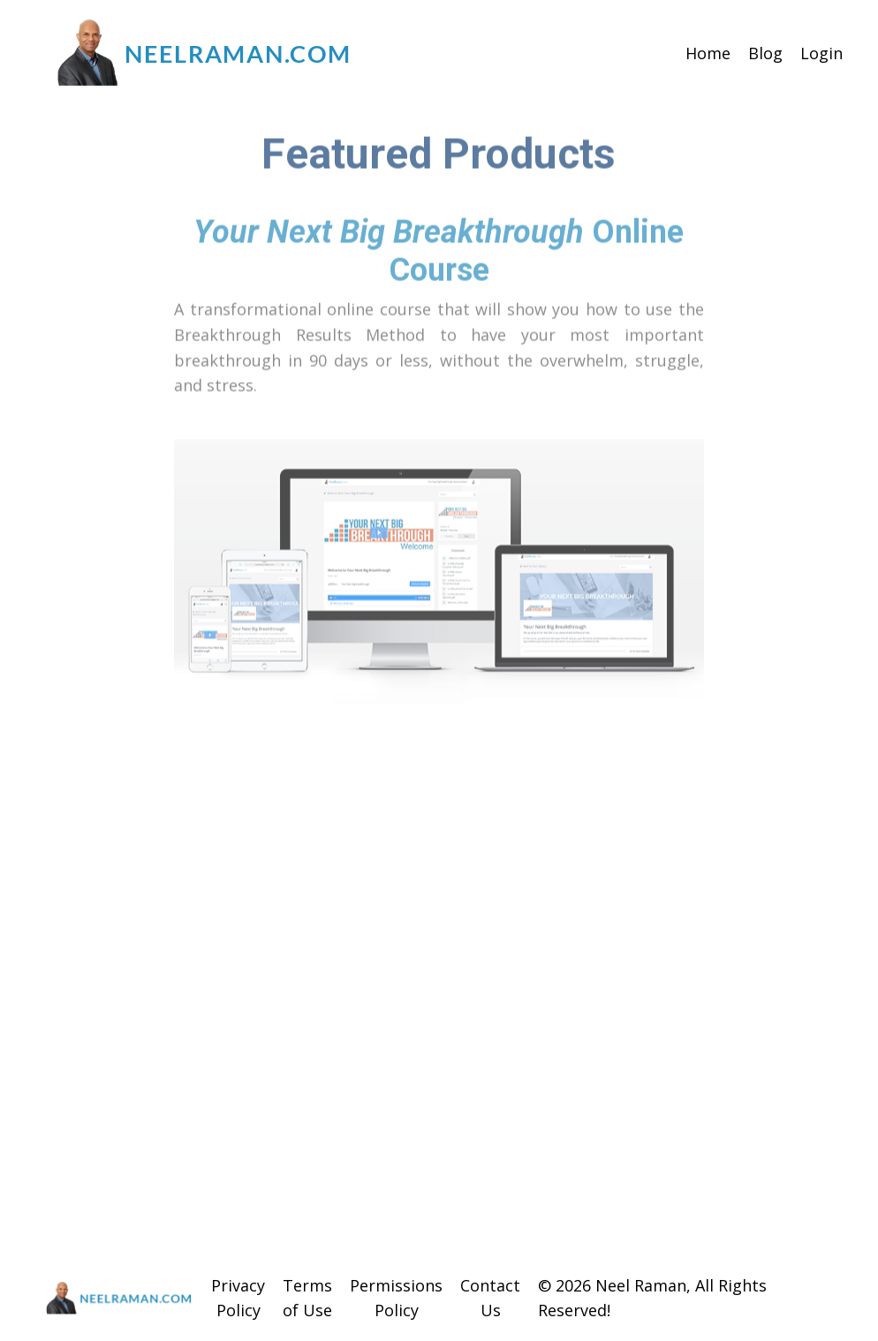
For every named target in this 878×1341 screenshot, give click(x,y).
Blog (765, 53)
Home (707, 53)
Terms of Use (307, 1298)
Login (821, 53)
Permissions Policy (396, 1298)
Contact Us (490, 1298)
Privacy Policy (238, 1298)
